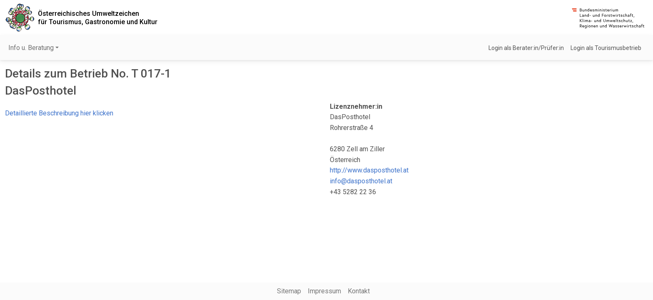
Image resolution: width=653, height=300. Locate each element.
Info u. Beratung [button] (31, 48)
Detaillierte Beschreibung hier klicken (59, 113)
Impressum (324, 291)
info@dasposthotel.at (361, 181)
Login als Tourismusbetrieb (606, 48)
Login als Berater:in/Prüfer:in (526, 48)
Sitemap (289, 291)
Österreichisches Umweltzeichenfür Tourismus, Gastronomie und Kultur (97, 17)
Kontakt (359, 291)
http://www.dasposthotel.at (369, 170)
